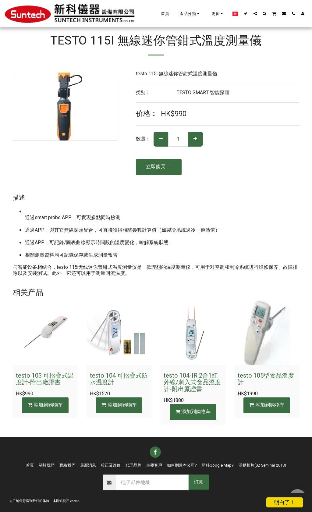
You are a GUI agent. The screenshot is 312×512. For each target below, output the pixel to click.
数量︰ (143, 139)
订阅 (199, 482)
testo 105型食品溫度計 (266, 379)
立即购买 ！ (159, 166)
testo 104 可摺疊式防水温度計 (119, 379)
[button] (190, 13)
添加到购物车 (45, 405)
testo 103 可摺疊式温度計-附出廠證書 (45, 379)
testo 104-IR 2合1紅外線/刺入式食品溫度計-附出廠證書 (192, 382)
